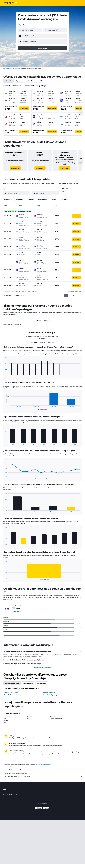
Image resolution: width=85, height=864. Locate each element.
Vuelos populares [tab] (28, 681)
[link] (15, 166)
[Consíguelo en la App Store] (46, 807)
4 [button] (77, 294)
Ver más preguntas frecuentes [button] (42, 666)
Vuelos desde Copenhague (50, 693)
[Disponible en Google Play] (38, 807)
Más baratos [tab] (8, 79)
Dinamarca (9, 67)
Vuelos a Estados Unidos (11, 691)
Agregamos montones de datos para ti (43, 772)
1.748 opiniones (16, 610)
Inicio (4, 67)
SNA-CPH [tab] (46, 319)
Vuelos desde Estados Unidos (12, 693)
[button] (29, 35)
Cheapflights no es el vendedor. (43, 768)
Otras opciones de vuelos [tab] (12, 681)
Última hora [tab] (30, 79)
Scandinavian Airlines (18, 604)
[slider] (83, 192)
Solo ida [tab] (40, 79)
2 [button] (69, 294)
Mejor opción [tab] (19, 79)
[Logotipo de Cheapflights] (8, 3)
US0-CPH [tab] (34, 341)
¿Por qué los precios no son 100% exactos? (43, 775)
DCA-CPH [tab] (38, 319)
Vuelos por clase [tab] (41, 681)
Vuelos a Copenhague (49, 691)
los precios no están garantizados (43, 763)
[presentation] (57, 19)
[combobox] (22, 25)
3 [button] (73, 294)
